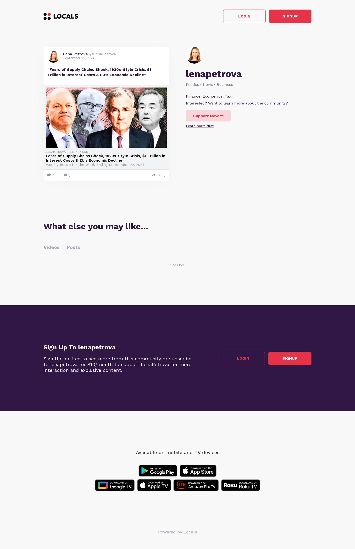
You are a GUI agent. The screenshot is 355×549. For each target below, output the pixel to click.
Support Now (208, 116)
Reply (158, 175)
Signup (290, 16)
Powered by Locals (177, 532)
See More (177, 265)
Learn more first (200, 126)
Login (243, 16)
